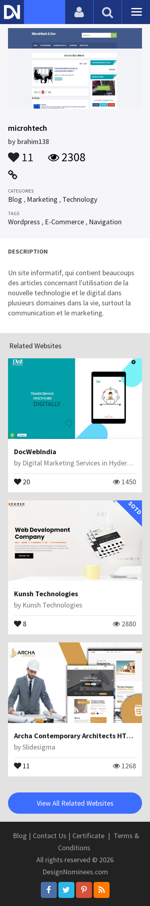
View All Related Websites (75, 803)
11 (21, 153)
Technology (79, 199)
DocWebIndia (35, 451)
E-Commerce (64, 221)
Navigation (105, 221)
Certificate (88, 835)
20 (22, 481)
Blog (15, 199)
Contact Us (49, 835)
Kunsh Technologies (46, 593)
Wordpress (24, 221)
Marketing (42, 199)
